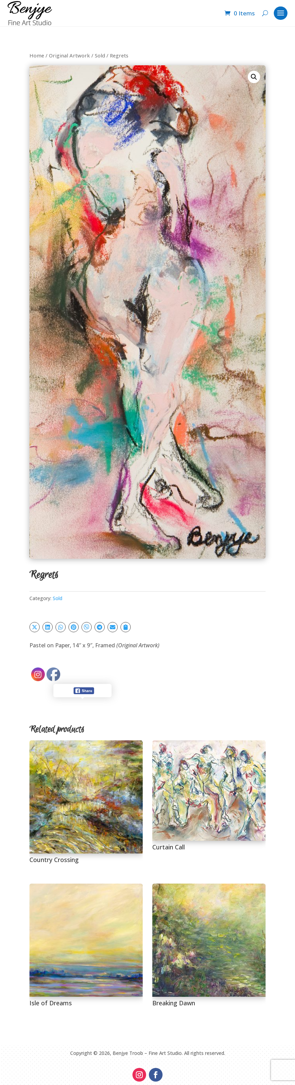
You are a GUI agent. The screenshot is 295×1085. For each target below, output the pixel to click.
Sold (100, 55)
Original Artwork (69, 55)
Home (36, 55)
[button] (254, 77)
